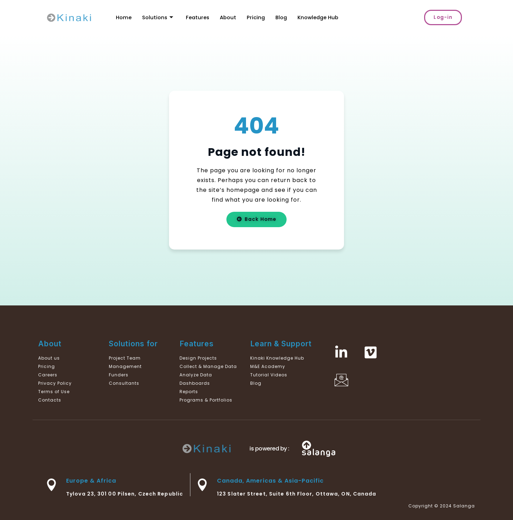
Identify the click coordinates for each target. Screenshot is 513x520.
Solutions (158, 17)
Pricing (257, 17)
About (229, 17)
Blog (283, 17)
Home (124, 17)
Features (198, 17)
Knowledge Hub (320, 17)
